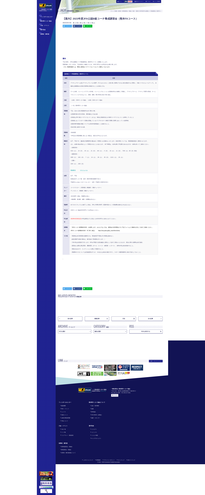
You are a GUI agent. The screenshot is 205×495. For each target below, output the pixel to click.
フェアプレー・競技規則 (66, 427)
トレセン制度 (93, 427)
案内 (93, 23)
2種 (74, 23)
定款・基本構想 (94, 405)
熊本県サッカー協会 (46, 21)
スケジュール (84, 170)
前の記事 (66, 318)
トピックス (93, 425)
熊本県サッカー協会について (97, 402)
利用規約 (98, 448)
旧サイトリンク (131, 448)
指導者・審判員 (44, 34)
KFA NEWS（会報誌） (96, 411)
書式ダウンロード (139, 1)
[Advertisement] (96, 43)
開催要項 (73, 170)
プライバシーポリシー (109, 448)
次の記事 (154, 318)
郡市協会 (92, 409)
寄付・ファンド (64, 407)
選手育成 (42, 29)
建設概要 (62, 405)
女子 (85, 23)
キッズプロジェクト (95, 429)
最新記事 (101, 318)
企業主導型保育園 (64, 413)
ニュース (62, 409)
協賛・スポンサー (94, 413)
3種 (78, 23)
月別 (128, 318)
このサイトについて (87, 448)
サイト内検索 (156, 1)
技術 (133, 11)
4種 (81, 23)
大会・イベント (44, 25)
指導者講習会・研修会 (127, 11)
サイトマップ (120, 448)
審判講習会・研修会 (65, 439)
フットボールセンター (46, 16)
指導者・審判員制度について (67, 441)
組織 (91, 407)
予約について (63, 416)
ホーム (119, 1)
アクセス (148, 1)
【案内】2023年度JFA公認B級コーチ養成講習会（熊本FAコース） (149, 11)
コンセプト (93, 423)
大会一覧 (62, 423)
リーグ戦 (62, 425)
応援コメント (63, 411)
